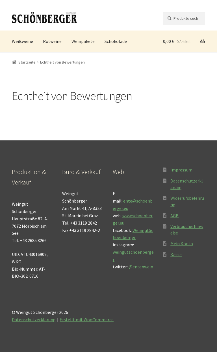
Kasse (176, 254)
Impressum (181, 170)
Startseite (27, 62)
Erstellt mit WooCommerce (87, 319)
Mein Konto (181, 243)
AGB (174, 215)
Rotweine (52, 41)
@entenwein (141, 267)
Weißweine (22, 41)
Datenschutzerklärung (34, 319)
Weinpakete (83, 41)
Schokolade (116, 41)
